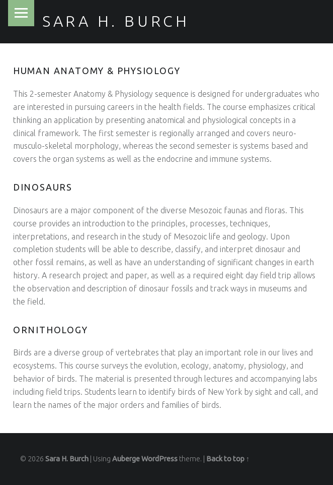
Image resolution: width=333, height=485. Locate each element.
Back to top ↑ (227, 459)
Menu (21, 13)
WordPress (159, 459)
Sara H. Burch (116, 21)
